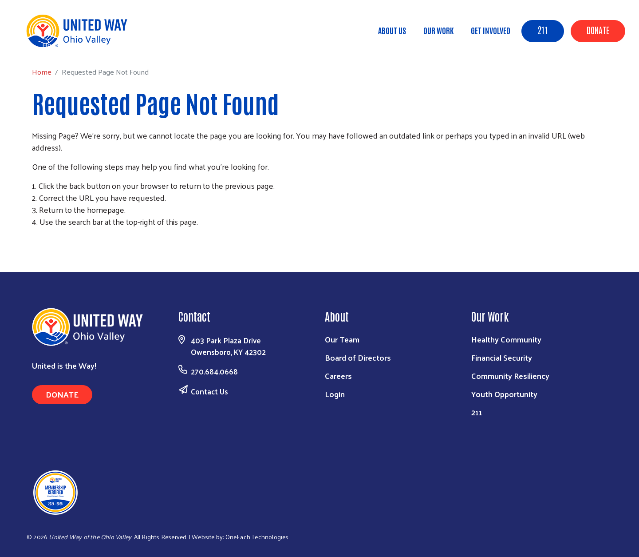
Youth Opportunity (504, 394)
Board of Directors (358, 357)
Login (335, 394)
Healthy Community (506, 339)
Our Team (342, 339)
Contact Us (209, 391)
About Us (392, 30)
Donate (598, 30)
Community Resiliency (510, 375)
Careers (338, 375)
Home (52, 44)
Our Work (438, 30)
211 (542, 30)
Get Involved (490, 30)
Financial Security (501, 357)
